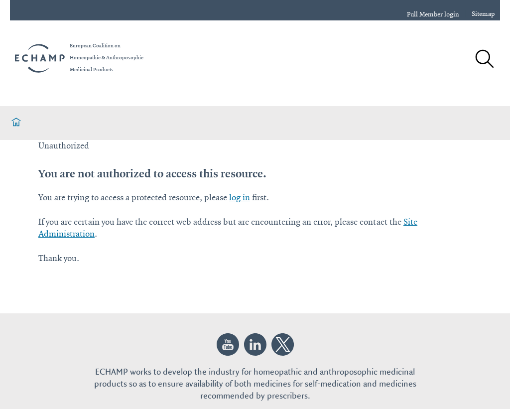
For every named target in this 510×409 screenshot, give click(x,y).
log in (239, 197)
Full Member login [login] (433, 14)
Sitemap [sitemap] (483, 13)
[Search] (484, 60)
